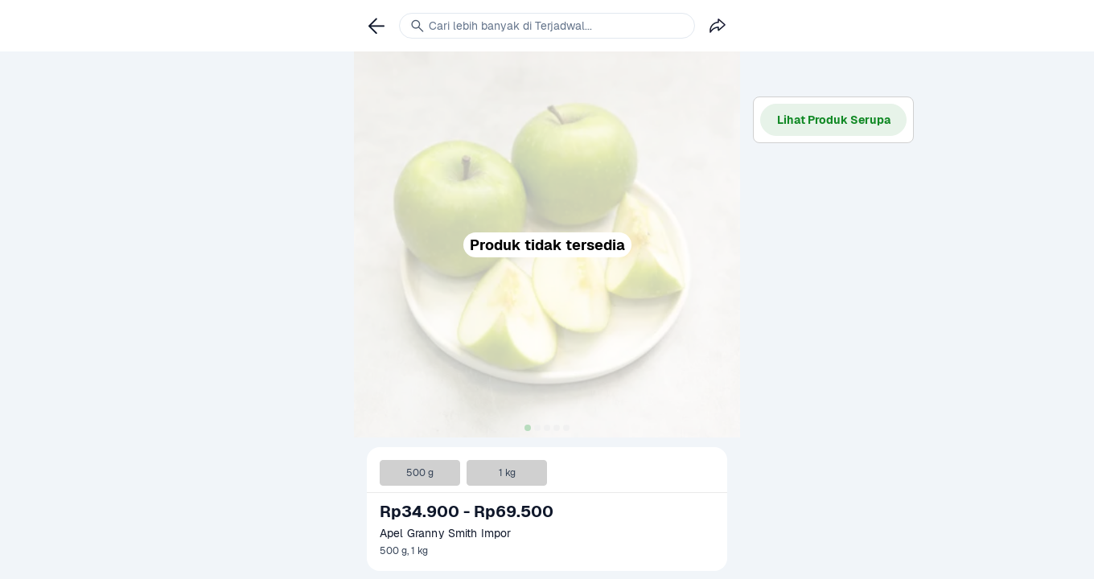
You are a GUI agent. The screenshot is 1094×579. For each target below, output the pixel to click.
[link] (376, 25)
